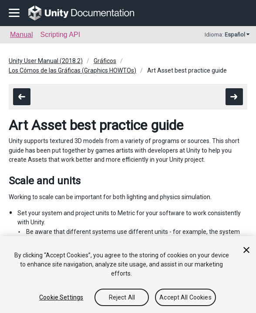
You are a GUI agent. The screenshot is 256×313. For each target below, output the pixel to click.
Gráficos (105, 60)
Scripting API (60, 34)
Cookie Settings (61, 297)
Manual (21, 34)
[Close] (246, 250)
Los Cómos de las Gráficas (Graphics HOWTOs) (72, 70)
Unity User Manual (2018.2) (46, 60)
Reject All (122, 297)
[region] (128, 274)
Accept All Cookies (185, 297)
